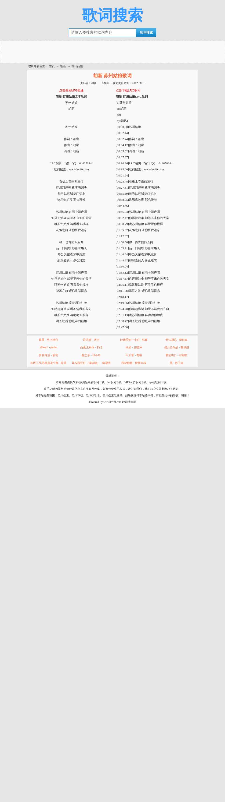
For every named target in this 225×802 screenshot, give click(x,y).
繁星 (41, 339)
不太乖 (130, 355)
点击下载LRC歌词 (128, 90)
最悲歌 (87, 339)
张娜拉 (183, 355)
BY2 (99, 347)
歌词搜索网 (129, 402)
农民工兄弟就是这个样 (44, 363)
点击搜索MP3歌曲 (71, 90)
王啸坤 (138, 347)
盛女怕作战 (171, 347)
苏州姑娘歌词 (66, 388)
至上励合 (52, 339)
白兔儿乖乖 (87, 347)
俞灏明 (106, 363)
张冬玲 (96, 355)
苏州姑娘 (77, 66)
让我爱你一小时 (130, 339)
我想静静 (127, 363)
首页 (52, 66)
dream (44, 347)
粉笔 (128, 347)
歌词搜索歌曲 (111, 395)
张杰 (96, 339)
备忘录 (86, 355)
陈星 (63, 363)
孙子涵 (179, 363)
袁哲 (55, 355)
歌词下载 (77, 395)
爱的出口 (171, 355)
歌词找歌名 (93, 395)
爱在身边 (44, 355)
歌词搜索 (112, 15)
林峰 (145, 339)
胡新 (63, 66)
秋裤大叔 (140, 363)
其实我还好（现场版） (86, 363)
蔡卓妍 (185, 347)
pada (53, 347)
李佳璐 (183, 339)
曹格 (139, 355)
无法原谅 (171, 339)
